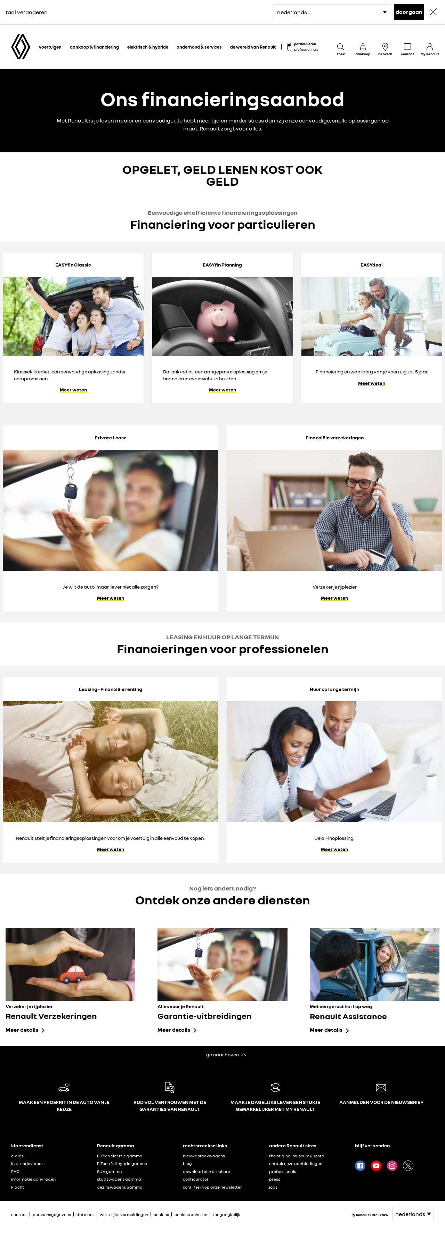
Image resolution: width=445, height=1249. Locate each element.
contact (19, 1214)
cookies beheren (191, 1215)
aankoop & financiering (94, 47)
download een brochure (206, 1171)
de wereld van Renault (253, 47)
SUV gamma (109, 1171)
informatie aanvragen (33, 1179)
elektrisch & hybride (147, 47)
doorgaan (409, 11)
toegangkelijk (227, 1214)
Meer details (22, 1029)
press (274, 1179)
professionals (282, 1171)
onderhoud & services (199, 47)
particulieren (305, 44)
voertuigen (50, 47)
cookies (161, 1214)
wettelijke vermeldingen (124, 1214)
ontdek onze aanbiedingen (295, 1163)
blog (187, 1163)
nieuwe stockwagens (204, 1155)
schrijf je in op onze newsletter (212, 1187)
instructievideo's (27, 1163)
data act (85, 1214)
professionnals (306, 49)
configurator (196, 1179)
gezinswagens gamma (120, 1187)
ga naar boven (222, 1054)
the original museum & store (296, 1155)
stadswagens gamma (119, 1179)
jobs (273, 1187)
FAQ (15, 1171)
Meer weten (73, 389)
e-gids (17, 1155)
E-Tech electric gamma (120, 1155)
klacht (17, 1187)
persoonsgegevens (52, 1214)
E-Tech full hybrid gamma (122, 1163)
